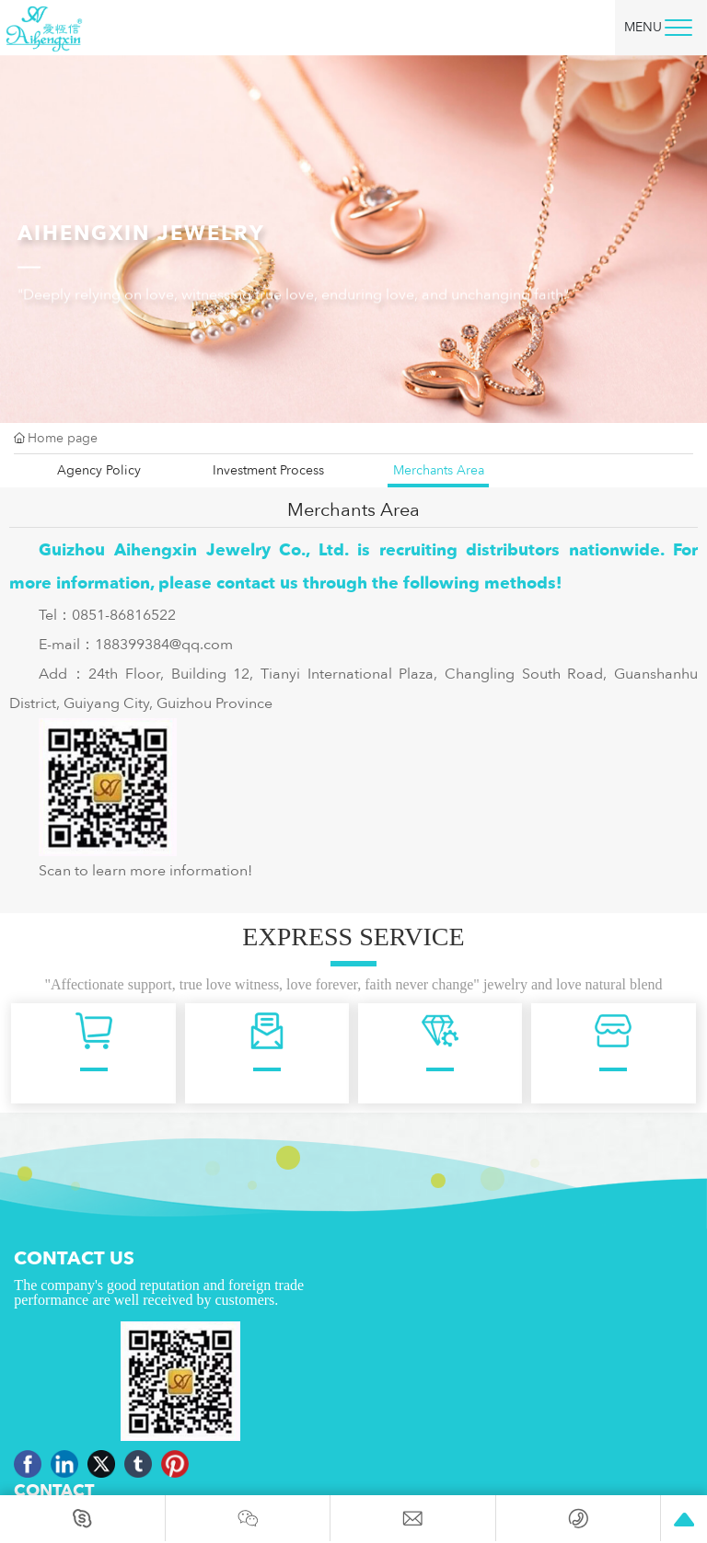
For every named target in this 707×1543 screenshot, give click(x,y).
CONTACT (54, 1491)
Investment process (268, 470)
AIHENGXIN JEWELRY (141, 242)
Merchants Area (438, 470)
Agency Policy (99, 470)
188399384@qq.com (164, 644)
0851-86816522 (124, 615)
